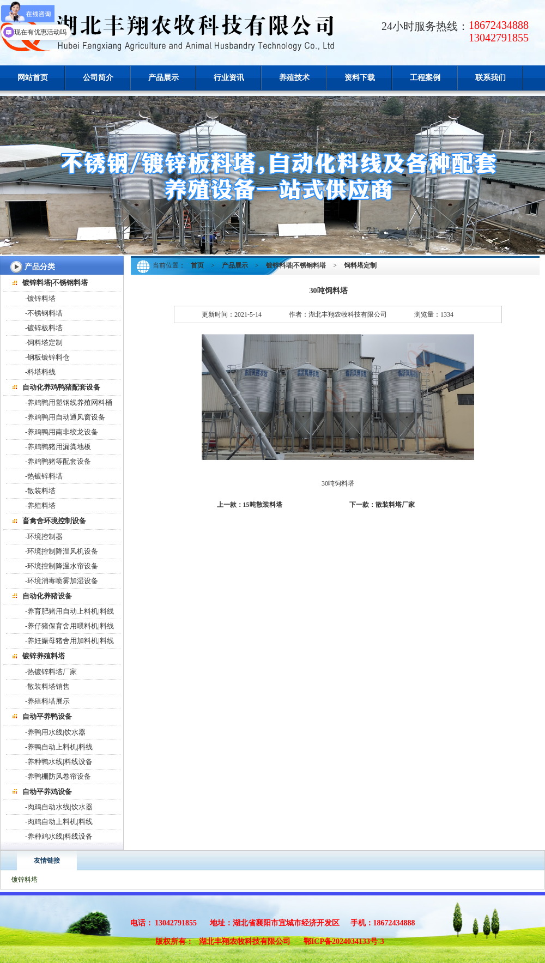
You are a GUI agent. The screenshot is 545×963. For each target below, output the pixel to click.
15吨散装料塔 (262, 504)
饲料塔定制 (360, 265)
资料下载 (359, 78)
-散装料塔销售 (47, 686)
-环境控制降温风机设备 (61, 551)
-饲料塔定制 (44, 342)
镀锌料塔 (24, 879)
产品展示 (163, 78)
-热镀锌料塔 (44, 476)
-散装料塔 (40, 491)
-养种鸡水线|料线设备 (59, 836)
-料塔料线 (40, 372)
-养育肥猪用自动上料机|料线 (69, 611)
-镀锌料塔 (40, 298)
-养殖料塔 (40, 505)
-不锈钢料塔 (44, 313)
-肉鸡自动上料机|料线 (59, 821)
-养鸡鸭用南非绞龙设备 (61, 432)
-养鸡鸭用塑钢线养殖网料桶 (68, 402)
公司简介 (98, 78)
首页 (197, 265)
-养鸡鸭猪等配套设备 (58, 461)
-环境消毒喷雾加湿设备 (61, 581)
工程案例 (425, 78)
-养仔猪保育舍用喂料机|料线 (69, 626)
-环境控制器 (44, 536)
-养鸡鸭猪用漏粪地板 (58, 447)
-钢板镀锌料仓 (47, 357)
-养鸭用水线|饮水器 (55, 732)
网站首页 (32, 78)
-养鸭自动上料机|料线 (59, 747)
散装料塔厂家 (395, 504)
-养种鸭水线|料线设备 (59, 762)
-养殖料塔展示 (47, 701)
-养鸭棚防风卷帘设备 (58, 776)
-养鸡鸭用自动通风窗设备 (65, 417)
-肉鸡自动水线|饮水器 (59, 807)
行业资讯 (229, 78)
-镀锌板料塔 (44, 328)
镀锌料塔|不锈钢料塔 (296, 265)
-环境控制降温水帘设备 (61, 566)
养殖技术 (294, 78)
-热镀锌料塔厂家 (51, 672)
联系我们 (490, 78)
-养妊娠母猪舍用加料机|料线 (69, 641)
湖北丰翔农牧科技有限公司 (244, 941)
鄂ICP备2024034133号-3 (344, 941)
